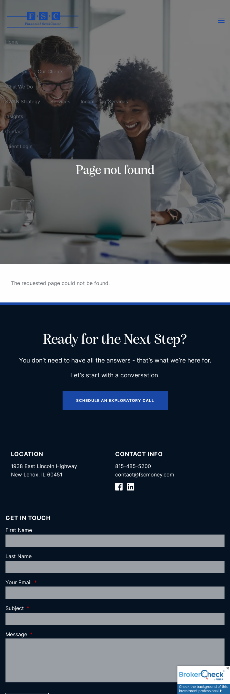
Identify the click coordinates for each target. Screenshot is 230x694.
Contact (14, 131)
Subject (40, 608)
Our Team (16, 71)
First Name (18, 530)
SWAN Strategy (22, 101)
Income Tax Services (104, 101)
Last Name (18, 556)
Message (42, 634)
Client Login (19, 146)
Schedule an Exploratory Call (115, 400)
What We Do (19, 86)
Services (60, 101)
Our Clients (51, 71)
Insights (14, 116)
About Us (15, 57)
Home (12, 41)
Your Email (44, 582)
